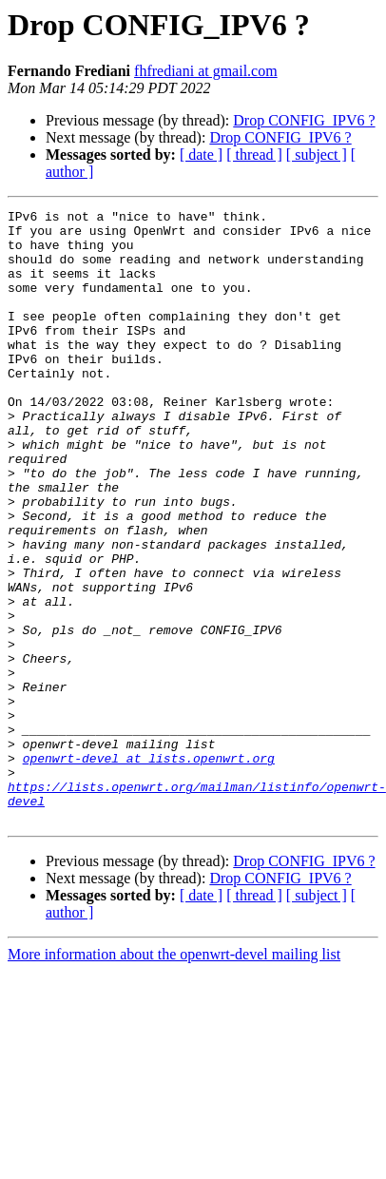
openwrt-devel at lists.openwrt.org (149, 869)
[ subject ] (316, 154)
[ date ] (201, 154)
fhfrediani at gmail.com (206, 71)
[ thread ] (254, 154)
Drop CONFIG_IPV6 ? (304, 120)
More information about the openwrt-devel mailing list (174, 1077)
